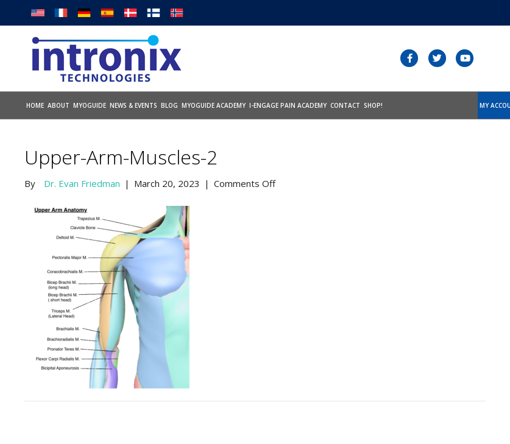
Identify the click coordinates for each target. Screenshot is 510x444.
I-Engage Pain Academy (288, 105)
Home (35, 105)
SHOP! (373, 105)
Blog (169, 105)
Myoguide (89, 105)
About (58, 105)
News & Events (133, 105)
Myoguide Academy (214, 105)
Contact (345, 105)
